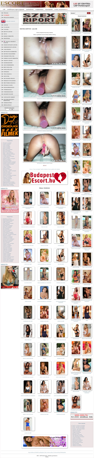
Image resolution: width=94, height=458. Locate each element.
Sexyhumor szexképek (7, 237)
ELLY (87, 211)
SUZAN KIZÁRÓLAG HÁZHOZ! (61, 302)
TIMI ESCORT (28, 301)
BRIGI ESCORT (75, 104)
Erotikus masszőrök (9, 53)
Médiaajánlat (63, 452)
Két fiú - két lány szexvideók (78, 427)
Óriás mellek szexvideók (77, 440)
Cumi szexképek (6, 157)
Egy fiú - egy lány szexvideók (78, 425)
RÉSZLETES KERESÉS (9, 17)
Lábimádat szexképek (7, 178)
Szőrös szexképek (6, 246)
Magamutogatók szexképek (8, 181)
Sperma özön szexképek (8, 240)
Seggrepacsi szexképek (8, 236)
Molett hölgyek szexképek (8, 219)
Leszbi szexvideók (76, 437)
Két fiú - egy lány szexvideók (78, 426)
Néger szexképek (6, 222)
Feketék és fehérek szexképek (9, 162)
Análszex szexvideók (76, 430)
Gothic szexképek (6, 166)
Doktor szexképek (7, 159)
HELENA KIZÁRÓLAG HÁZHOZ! (87, 301)
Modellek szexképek (7, 218)
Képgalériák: (10, 140)
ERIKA (44, 358)
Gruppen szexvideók (76, 432)
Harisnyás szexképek (7, 169)
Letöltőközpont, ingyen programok (15, 9)
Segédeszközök (8, 62)
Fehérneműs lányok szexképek (9, 161)
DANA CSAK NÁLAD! (61, 339)
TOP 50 (5, 33)
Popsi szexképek (6, 231)
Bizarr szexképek (6, 150)
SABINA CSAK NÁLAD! (28, 245)
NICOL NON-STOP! (44, 207)
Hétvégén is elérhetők (10, 51)
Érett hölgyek (8, 67)
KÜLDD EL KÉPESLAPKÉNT (43, 66)
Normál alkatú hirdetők (11, 58)
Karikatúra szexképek (7, 173)
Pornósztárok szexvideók (77, 442)
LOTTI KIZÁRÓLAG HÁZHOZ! (44, 301)
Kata (44, 339)
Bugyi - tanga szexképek (8, 152)
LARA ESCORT (28, 433)
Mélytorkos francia (9, 82)
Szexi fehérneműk (9, 65)
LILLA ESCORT (60, 226)
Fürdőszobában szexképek (8, 164)
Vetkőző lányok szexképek (8, 259)
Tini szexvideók (75, 443)
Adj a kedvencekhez (49, 452)
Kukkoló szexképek (7, 177)
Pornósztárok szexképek (8, 232)
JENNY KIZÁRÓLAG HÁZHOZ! (28, 395)
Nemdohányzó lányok (10, 47)
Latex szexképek (6, 179)
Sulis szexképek (6, 242)
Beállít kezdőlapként (40, 452)
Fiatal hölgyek (8, 69)
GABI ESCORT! (86, 33)
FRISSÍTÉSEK (7, 38)
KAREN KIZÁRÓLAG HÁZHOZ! (61, 208)
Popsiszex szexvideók (76, 441)
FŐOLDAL (6, 13)
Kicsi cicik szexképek (7, 176)
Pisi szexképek (6, 228)
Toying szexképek (7, 255)
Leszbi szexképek (6, 180)
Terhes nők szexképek (7, 250)
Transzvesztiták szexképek (8, 256)
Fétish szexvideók (76, 431)
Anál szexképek (6, 145)
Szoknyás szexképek (7, 245)
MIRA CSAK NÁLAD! (28, 414)
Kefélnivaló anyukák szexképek (9, 175)
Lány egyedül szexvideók (77, 435)
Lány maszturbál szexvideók (78, 436)
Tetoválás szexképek (7, 251)
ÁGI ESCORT (61, 264)
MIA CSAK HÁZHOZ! (87, 104)
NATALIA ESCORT (61, 414)
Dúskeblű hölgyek (9, 56)
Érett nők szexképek (7, 160)
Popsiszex (6, 71)
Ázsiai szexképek (6, 147)
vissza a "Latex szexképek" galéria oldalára (38, 169)
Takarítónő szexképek (7, 247)
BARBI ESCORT (61, 358)
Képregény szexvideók (77, 434)
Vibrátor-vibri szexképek (8, 260)
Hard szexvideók (75, 433)
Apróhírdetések (29, 9)
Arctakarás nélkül (9, 78)
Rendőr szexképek (7, 235)
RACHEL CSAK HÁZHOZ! (44, 395)
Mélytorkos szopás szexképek (9, 183)
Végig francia (8, 74)
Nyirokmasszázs (8, 91)
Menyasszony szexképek (8, 184)
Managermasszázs (9, 87)
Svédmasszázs (8, 89)
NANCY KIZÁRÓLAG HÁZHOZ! (76, 374)
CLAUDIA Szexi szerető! (28, 377)
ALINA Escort (61, 245)
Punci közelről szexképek (8, 233)
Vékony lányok (8, 60)
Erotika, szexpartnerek (60, 9)
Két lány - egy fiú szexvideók (78, 428)
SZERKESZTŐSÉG (8, 102)
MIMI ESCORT (76, 267)
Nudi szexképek (6, 224)
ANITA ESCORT (28, 264)
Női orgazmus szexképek (8, 223)
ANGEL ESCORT (44, 245)
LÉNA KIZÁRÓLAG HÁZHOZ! (61, 395)
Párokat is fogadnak (10, 80)
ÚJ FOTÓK (6, 29)
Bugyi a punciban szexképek (9, 154)
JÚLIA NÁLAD (28, 339)
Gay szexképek (6, 165)
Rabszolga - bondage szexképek (9, 234)
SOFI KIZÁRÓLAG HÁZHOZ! (44, 264)
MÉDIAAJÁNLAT (7, 105)
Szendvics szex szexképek (8, 243)
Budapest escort (8, 94)
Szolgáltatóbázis (39, 9)
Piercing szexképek (7, 227)
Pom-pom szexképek (7, 230)
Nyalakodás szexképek (7, 225)
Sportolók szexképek (7, 241)
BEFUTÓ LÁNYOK (8, 31)
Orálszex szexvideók (76, 438)
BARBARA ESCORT (28, 321)
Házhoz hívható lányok (10, 44)
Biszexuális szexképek (7, 149)
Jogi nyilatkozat (31, 452)
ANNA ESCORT (75, 193)
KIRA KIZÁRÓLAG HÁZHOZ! (44, 282)
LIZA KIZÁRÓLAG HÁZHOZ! (28, 226)
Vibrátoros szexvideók (77, 445)
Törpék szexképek (7, 254)
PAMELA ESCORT (44, 321)
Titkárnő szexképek (7, 253)
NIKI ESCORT (44, 226)
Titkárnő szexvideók (76, 444)
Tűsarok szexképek (7, 257)
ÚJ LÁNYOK (6, 27)
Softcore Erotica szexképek (8, 238)
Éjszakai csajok (8, 85)
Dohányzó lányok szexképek (9, 158)
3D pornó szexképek (7, 142)
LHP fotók (6, 76)
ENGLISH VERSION (10, 21)
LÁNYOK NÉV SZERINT (9, 97)
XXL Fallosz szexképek (8, 261)
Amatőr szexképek (7, 143)
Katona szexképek (7, 174)
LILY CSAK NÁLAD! (61, 377)
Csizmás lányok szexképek (8, 156)
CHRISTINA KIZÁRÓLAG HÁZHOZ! (28, 208)
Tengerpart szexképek (7, 249)
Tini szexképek (6, 252)
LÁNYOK (6, 25)
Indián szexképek (6, 171)
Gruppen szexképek (7, 167)
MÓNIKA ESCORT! (60, 282)
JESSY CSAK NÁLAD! (28, 358)
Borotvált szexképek (7, 151)
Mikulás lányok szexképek (8, 185)
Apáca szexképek (6, 146)
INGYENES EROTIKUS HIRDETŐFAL (9, 100)
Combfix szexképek (7, 155)
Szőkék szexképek (7, 244)
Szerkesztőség (57, 452)
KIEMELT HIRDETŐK (9, 36)
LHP (4, 9)
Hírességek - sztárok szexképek (9, 170)
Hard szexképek (6, 168)
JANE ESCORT (61, 321)
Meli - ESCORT (76, 121)
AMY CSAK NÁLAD (44, 377)
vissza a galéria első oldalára (54, 169)
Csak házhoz (7, 49)
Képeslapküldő (49, 9)
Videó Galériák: (81, 423)
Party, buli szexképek (7, 226)
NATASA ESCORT (44, 414)
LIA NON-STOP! (28, 282)
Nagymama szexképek (7, 221)
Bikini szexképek (6, 148)
